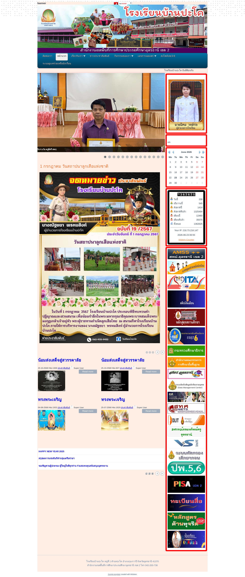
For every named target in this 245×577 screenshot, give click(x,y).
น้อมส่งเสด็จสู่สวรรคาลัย (59, 360)
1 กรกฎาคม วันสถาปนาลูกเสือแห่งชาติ (74, 166)
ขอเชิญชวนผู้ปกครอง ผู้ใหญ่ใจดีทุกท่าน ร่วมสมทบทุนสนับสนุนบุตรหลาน (73, 466)
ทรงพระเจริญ (49, 399)
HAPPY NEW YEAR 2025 (51, 451)
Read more (87, 371)
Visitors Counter (186, 239)
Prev (158, 352)
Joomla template (114, 574)
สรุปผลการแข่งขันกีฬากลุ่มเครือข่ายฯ (56, 458)
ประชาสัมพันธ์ (64, 368)
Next (162, 352)
